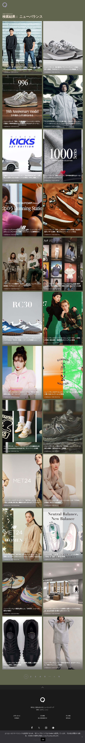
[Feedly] (53, 727)
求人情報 (68, 715)
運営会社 (68, 718)
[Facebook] (31, 727)
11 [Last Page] (59, 677)
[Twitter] (39, 727)
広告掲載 (42, 715)
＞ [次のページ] (54, 677)
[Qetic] (43, 699)
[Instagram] (46, 727)
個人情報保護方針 (42, 718)
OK (43, 739)
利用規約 (17, 718)
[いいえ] (82, 737)
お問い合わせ (16, 715)
